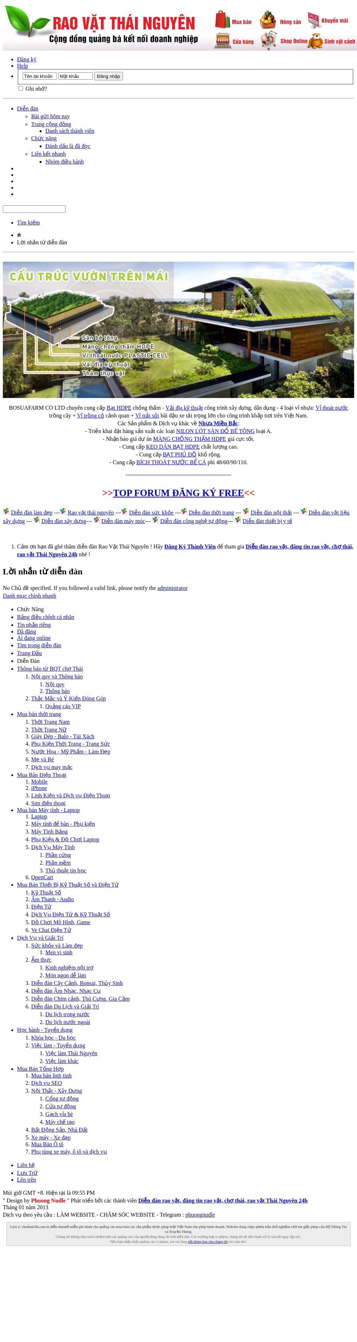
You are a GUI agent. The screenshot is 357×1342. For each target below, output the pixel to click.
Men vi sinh (58, 952)
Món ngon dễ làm (65, 975)
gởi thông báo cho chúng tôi (208, 1242)
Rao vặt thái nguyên (91, 513)
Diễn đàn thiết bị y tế (267, 521)
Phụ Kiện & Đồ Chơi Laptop (65, 839)
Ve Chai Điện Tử (51, 930)
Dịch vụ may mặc (52, 767)
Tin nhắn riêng (34, 625)
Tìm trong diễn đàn (39, 645)
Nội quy (54, 684)
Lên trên (26, 1180)
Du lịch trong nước (67, 1014)
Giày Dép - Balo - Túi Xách (62, 736)
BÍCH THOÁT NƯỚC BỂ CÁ (171, 462)
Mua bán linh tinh (51, 1076)
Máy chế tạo (60, 1122)
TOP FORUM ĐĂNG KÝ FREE (178, 493)
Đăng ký (26, 59)
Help (22, 66)
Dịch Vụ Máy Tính (53, 847)
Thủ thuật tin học (65, 871)
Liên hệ (26, 1165)
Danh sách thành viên (69, 131)
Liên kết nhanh (48, 154)
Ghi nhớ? (32, 89)
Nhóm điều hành (64, 162)
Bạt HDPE (119, 408)
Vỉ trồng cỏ (90, 416)
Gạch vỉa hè (59, 1114)
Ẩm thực (41, 960)
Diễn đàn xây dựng (63, 521)
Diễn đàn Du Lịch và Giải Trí (65, 1006)
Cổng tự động (62, 1099)
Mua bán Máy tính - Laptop (48, 810)
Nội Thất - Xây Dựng (56, 1091)
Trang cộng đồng (51, 124)
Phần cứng (58, 855)
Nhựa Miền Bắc (218, 423)
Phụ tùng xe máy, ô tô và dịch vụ (69, 1152)
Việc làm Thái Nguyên (71, 1053)
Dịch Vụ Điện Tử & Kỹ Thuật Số (70, 914)
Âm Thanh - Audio (52, 899)
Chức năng (44, 138)
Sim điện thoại (48, 803)
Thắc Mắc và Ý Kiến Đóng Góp (68, 698)
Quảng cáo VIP (63, 706)
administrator (172, 588)
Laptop (39, 816)
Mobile (39, 782)
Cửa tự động (60, 1106)
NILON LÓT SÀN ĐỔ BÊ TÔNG (215, 431)
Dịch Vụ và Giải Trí (40, 938)
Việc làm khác (61, 1061)
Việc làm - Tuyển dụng (58, 1045)
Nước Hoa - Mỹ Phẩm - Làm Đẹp (70, 752)
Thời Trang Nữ (49, 730)
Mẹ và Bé (42, 759)
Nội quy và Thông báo (57, 676)
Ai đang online (34, 638)
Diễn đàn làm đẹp (31, 513)
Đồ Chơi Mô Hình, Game (60, 922)
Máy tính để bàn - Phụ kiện (63, 824)
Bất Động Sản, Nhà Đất (59, 1130)
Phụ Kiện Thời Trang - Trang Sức (70, 744)
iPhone (39, 788)
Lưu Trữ (27, 1173)
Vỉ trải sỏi (147, 416)
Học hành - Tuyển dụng (45, 1030)
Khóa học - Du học (53, 1038)
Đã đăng (26, 632)
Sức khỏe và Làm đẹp (57, 946)
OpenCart (42, 877)
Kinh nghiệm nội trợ (69, 968)
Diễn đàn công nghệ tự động (193, 521)
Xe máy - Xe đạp (50, 1138)
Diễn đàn (27, 109)
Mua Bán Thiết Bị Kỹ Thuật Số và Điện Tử (68, 885)
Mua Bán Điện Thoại (41, 775)
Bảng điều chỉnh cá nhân (45, 617)
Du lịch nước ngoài (67, 1022)
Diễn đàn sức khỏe (151, 513)
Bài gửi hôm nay (50, 116)
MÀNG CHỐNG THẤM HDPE (189, 439)
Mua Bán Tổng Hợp (40, 1069)
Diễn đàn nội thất (271, 513)
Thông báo (57, 691)
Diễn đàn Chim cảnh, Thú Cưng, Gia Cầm (80, 999)
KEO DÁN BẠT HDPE (172, 447)
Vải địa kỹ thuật (184, 408)
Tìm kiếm (28, 223)
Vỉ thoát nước (332, 408)
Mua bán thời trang (39, 714)
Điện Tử (41, 907)
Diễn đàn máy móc (123, 521)
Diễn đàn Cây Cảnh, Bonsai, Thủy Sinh (77, 983)
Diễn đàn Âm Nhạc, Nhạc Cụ (66, 991)
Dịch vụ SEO (46, 1083)
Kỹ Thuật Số (46, 892)
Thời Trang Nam (50, 722)
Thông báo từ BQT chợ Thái (50, 669)
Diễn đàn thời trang (211, 513)
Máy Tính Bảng (49, 832)
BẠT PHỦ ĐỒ (180, 454)
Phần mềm (58, 863)
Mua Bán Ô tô (47, 1144)
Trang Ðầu (29, 653)
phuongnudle (200, 1215)
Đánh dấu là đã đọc (67, 146)
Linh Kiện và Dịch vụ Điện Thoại (70, 795)
